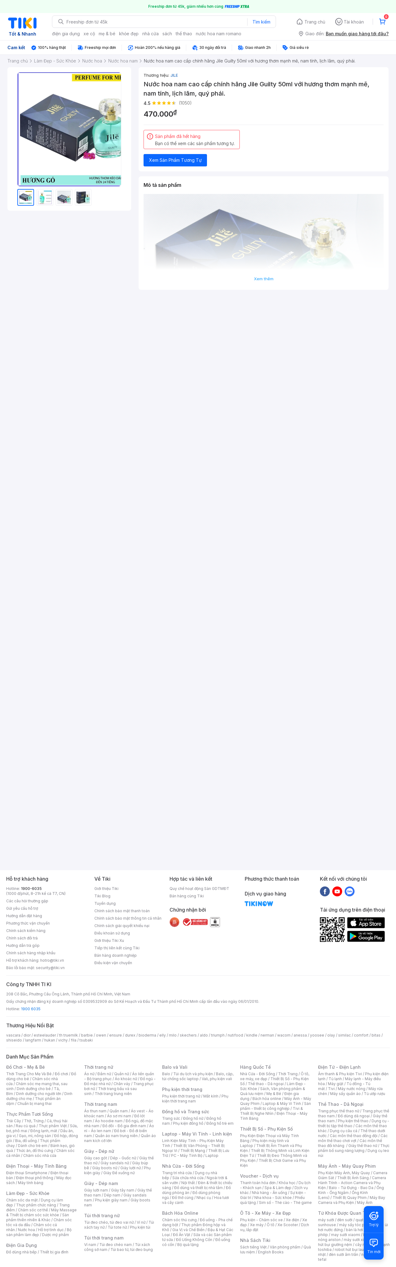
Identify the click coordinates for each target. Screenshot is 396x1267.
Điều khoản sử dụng (112, 933)
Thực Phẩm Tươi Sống (29, 1114)
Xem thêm (263, 278)
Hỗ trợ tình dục (51, 1229)
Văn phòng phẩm (285, 1247)
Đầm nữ (104, 1074)
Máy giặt (335, 1083)
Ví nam (90, 1244)
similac (344, 1035)
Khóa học (287, 1182)
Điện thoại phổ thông (34, 1177)
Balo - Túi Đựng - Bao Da (351, 1187)
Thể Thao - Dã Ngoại (341, 1104)
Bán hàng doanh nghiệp (115, 955)
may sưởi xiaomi (345, 1234)
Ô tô (270, 1224)
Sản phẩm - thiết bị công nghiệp (275, 1106)
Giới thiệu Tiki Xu (109, 940)
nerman (267, 1035)
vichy (63, 1040)
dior (27, 1035)
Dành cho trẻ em (32, 1145)
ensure (115, 1035)
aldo (204, 1035)
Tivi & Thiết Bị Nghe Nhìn (271, 1111)
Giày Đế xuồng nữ (119, 1172)
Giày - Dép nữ (99, 1151)
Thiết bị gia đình (54, 1252)
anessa (300, 1035)
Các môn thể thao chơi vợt (353, 1138)
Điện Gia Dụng (21, 1245)
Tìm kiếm (261, 21)
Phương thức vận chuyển (28, 923)
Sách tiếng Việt (253, 1247)
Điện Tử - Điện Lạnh (339, 1067)
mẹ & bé (107, 33)
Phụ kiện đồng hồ (188, 1123)
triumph (218, 1035)
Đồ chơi (61, 1074)
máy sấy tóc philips (356, 1224)
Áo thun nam (95, 1111)
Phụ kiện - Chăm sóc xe (261, 1220)
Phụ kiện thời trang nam (195, 1098)
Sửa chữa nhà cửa (188, 1177)
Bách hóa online (266, 1098)
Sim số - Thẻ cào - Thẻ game (285, 1202)
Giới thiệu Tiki (106, 888)
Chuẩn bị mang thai (34, 1103)
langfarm (33, 1040)
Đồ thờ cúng (182, 1197)
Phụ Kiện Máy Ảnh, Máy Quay (344, 1172)
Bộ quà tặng (188, 1244)
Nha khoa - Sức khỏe (273, 1197)
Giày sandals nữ (115, 1163)
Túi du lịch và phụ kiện (193, 1074)
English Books (271, 1252)
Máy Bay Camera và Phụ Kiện (351, 1200)
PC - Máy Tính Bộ (186, 1155)
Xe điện (292, 1220)
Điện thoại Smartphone (26, 1172)
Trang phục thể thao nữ (338, 1111)
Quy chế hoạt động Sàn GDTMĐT (199, 888)
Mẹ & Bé (273, 1093)
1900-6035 (31, 888)
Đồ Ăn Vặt (181, 1234)
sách (167, 33)
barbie (87, 1035)
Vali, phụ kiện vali (217, 1078)
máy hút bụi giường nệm (351, 1242)
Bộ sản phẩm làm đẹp (38, 1232)
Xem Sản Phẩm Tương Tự (175, 160)
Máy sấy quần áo (345, 1093)
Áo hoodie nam (109, 1121)
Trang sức (171, 1118)
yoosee (317, 1035)
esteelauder (45, 1035)
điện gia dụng (66, 33)
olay (331, 1035)
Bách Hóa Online (180, 1213)
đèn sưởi (344, 1220)
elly (162, 1035)
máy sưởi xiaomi (358, 1239)
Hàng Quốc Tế (255, 1067)
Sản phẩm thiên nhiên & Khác (37, 1217)
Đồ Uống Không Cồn (194, 1239)
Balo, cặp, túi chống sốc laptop (198, 1076)
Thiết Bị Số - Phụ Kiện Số (266, 1129)
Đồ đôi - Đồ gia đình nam (124, 1125)
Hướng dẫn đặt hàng (24, 915)
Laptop (211, 1155)
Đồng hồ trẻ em (220, 1123)
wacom (284, 1035)
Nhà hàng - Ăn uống (269, 1192)
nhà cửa (150, 33)
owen (101, 1035)
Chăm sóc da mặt (22, 1200)
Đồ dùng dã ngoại (354, 1116)
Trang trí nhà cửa (177, 1172)
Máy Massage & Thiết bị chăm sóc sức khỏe (41, 1212)
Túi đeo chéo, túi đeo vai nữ (109, 1222)
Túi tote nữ (117, 1227)
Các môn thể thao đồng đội (353, 1135)
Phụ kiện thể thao (353, 1121)
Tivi (331, 1088)
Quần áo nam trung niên (116, 1135)
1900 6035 (31, 1009)
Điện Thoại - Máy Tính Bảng (36, 1166)
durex (130, 1035)
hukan (49, 1040)
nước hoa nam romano (218, 33)
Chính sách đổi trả (22, 938)
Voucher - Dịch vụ (259, 1176)
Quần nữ (121, 1074)
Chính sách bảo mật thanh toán (122, 910)
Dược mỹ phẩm (55, 1234)
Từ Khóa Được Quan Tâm (345, 1213)
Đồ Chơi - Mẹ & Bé (25, 1067)
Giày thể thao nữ (362, 1145)
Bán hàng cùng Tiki (187, 896)
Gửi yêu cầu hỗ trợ (22, 908)
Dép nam (112, 1195)
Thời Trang (288, 1074)
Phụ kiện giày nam (111, 1200)
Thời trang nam (100, 1104)
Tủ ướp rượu (374, 1093)
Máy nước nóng (351, 1088)
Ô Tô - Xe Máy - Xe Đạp (265, 1213)
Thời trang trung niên (113, 1093)
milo (173, 1035)
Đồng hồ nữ (193, 1118)
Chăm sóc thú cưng (179, 1220)
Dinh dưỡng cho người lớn (38, 1093)
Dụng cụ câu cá (343, 1130)
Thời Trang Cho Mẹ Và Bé (29, 1074)
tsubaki (86, 1040)
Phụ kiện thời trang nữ (181, 1096)
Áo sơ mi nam (119, 1116)
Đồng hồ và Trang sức (185, 1111)
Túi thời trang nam (103, 1237)
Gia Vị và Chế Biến (188, 1229)
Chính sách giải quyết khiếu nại (121, 925)
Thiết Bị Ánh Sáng (353, 1177)
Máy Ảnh (364, 1202)
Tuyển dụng (105, 903)
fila (73, 1040)
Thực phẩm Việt (53, 1125)
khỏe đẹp (129, 33)
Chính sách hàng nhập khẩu (30, 953)
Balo (166, 1074)
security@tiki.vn (50, 967)
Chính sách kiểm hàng (25, 930)
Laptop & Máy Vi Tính (282, 1103)
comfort (361, 1035)
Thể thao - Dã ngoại (266, 1083)
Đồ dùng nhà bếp (21, 1252)
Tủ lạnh (335, 1078)
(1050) (185, 102)
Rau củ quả (26, 1125)
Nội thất (188, 1182)
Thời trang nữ (98, 1067)
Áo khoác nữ (126, 1078)
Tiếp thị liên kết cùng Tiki (117, 948)
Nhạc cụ (203, 1197)
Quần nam (119, 1111)
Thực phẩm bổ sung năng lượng (354, 1148)
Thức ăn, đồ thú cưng (34, 1150)
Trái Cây (13, 1121)
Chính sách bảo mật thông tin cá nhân (127, 918)
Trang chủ (314, 21)
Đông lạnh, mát (43, 1130)
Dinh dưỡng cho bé (34, 1088)
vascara (13, 1035)
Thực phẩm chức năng (36, 1205)
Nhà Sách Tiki (255, 1240)
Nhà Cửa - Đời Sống (183, 1166)
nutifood (235, 1035)
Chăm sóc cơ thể (33, 1210)
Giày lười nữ (130, 1168)
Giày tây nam (122, 1190)
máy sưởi (326, 1220)
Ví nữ (141, 1222)
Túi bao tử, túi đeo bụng (131, 1249)
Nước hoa (26, 1229)
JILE (174, 75)
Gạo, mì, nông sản (35, 1135)
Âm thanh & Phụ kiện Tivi (340, 1074)
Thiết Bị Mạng (192, 1150)
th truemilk (68, 1035)
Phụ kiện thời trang (182, 1089)
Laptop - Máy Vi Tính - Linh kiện (197, 1133)
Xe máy (257, 1224)
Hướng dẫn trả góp (23, 945)
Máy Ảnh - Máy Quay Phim (347, 1166)
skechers (188, 1035)
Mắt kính (210, 1096)
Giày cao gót (95, 1158)
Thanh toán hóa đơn (258, 1182)
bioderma (147, 1035)
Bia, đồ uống (26, 1140)
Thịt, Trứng (34, 1121)
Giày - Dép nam (101, 1183)
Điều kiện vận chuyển (113, 962)
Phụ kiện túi (140, 1227)
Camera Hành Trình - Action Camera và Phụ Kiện (352, 1182)
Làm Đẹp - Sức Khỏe (28, 1193)
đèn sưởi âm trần (343, 1254)
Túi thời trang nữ (102, 1215)
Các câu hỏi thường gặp (27, 901)
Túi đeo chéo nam (115, 1244)
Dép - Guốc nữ (123, 1158)
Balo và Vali (174, 1067)
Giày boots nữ (104, 1168)
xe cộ (89, 33)
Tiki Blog (102, 896)
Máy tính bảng (30, 1182)
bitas (376, 1035)
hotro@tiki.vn (52, 960)
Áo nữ (89, 1074)
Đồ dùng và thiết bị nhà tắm (198, 1187)
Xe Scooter (288, 1224)
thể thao (184, 33)
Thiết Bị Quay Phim (350, 1197)
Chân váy (122, 1083)
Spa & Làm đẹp (278, 1187)
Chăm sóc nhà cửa (39, 1155)
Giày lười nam (96, 1190)
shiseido (14, 1040)
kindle (251, 1035)
